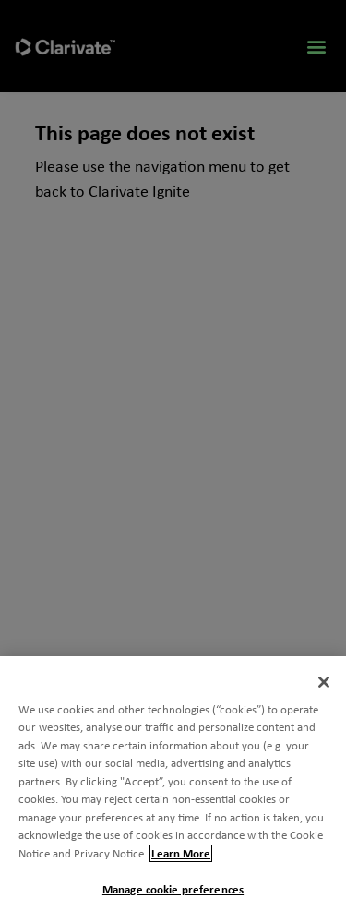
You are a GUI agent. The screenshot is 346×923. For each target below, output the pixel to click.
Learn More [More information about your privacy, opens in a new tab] (180, 853)
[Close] (324, 682)
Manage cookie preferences (173, 889)
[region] (173, 789)
